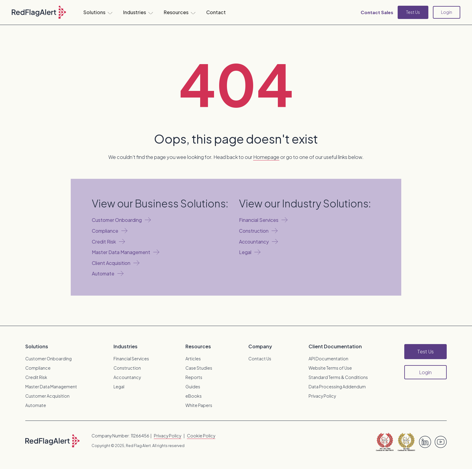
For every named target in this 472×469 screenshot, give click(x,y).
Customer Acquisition (47, 395)
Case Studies (198, 367)
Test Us (413, 12)
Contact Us (259, 358)
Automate (35, 405)
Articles (193, 358)
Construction (127, 367)
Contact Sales (377, 12)
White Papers (198, 405)
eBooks (193, 395)
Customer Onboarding (48, 358)
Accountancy (127, 377)
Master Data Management (51, 386)
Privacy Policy (322, 395)
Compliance (38, 367)
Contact (216, 12)
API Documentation (328, 358)
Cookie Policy (201, 435)
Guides (192, 386)
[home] (39, 12)
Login (446, 12)
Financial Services (131, 358)
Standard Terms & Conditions (338, 377)
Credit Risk (36, 377)
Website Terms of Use (330, 367)
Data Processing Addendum (337, 386)
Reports (193, 377)
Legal (118, 386)
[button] (98, 12)
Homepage (266, 157)
